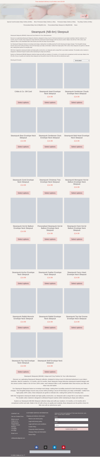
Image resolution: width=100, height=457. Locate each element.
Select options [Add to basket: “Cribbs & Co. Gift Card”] (23, 102)
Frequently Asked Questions (36, 429)
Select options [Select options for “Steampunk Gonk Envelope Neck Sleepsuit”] (23, 193)
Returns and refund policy (36, 418)
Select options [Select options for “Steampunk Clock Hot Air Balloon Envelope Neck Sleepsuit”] (76, 239)
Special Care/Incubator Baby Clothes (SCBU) (19, 22)
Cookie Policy (32, 426)
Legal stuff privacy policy (35, 421)
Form (22, 416)
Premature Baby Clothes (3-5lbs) (66, 22)
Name (56, 417)
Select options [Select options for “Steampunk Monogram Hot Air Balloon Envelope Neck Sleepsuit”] (76, 193)
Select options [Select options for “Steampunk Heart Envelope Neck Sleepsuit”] (50, 102)
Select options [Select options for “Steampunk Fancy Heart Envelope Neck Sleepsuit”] (76, 283)
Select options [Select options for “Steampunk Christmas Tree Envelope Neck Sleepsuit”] (50, 193)
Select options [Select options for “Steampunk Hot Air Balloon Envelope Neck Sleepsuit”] (23, 239)
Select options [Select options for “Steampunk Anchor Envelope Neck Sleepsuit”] (23, 283)
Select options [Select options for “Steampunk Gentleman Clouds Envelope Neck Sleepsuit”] (76, 102)
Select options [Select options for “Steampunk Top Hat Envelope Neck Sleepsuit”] (23, 372)
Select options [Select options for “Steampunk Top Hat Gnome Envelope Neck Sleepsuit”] (76, 328)
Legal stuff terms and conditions (37, 424)
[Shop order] (81, 60)
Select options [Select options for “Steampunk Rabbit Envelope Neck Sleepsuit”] (50, 328)
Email (56, 422)
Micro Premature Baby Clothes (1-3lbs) (45, 22)
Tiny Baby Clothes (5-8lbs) (84, 22)
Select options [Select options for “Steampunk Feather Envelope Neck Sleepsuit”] (50, 283)
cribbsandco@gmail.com (18, 438)
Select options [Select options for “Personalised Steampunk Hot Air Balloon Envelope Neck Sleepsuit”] (50, 239)
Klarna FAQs (32, 434)
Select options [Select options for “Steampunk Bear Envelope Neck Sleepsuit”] (23, 147)
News (75, 25)
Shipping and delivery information (36, 416)
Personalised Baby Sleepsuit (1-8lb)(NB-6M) (60, 25)
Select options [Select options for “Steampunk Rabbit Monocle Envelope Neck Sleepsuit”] (23, 328)
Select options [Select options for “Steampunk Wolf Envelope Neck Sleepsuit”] (50, 372)
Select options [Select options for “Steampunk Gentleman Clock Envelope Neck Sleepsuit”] (50, 147)
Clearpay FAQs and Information (37, 431)
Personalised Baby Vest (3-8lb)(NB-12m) (35, 25)
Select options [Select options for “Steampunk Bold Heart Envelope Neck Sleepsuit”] (76, 147)
